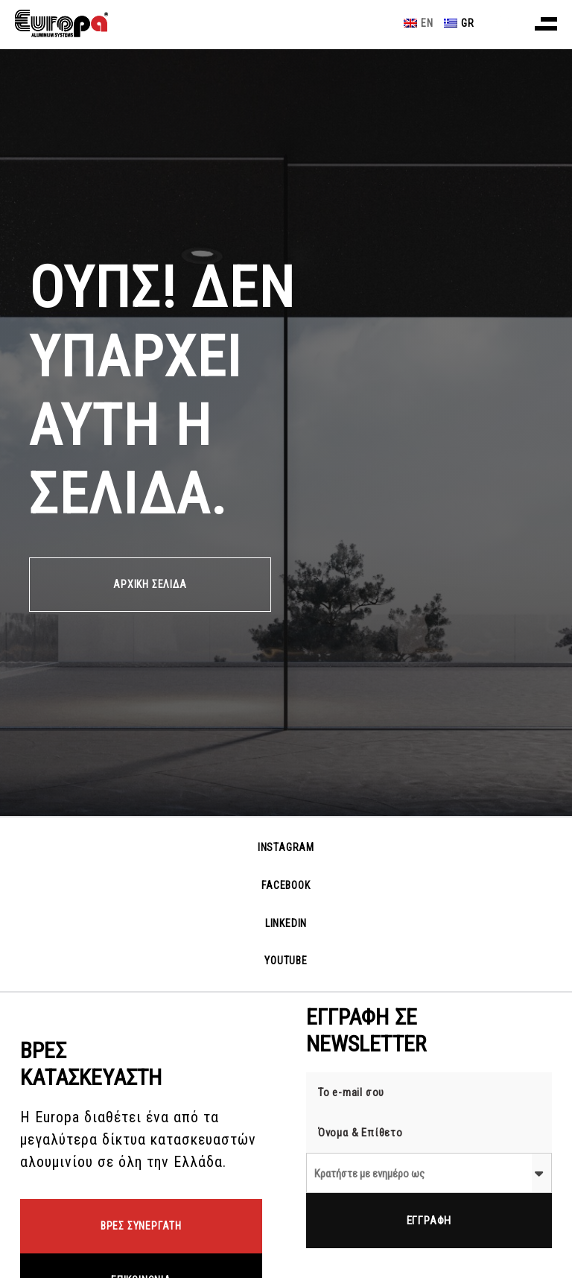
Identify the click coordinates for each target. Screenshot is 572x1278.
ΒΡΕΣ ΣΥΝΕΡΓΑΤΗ (141, 1226)
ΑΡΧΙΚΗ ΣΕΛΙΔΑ (149, 584)
